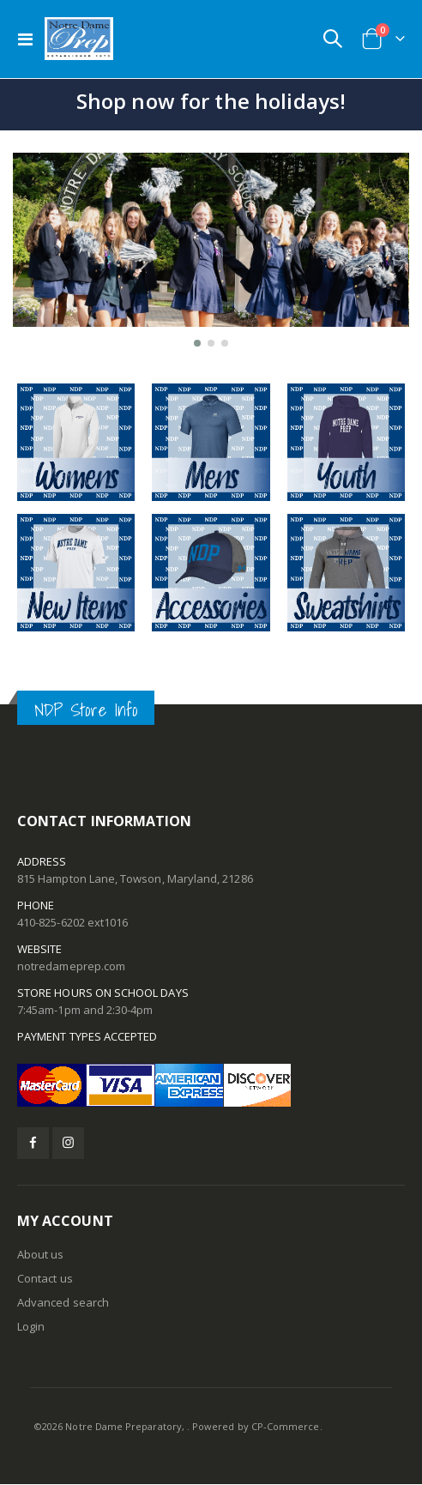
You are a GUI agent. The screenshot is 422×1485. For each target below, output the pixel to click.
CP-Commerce (285, 1426)
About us (40, 1254)
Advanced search (63, 1302)
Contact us (45, 1278)
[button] (197, 343)
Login (31, 1326)
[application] (211, 253)
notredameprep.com (71, 966)
